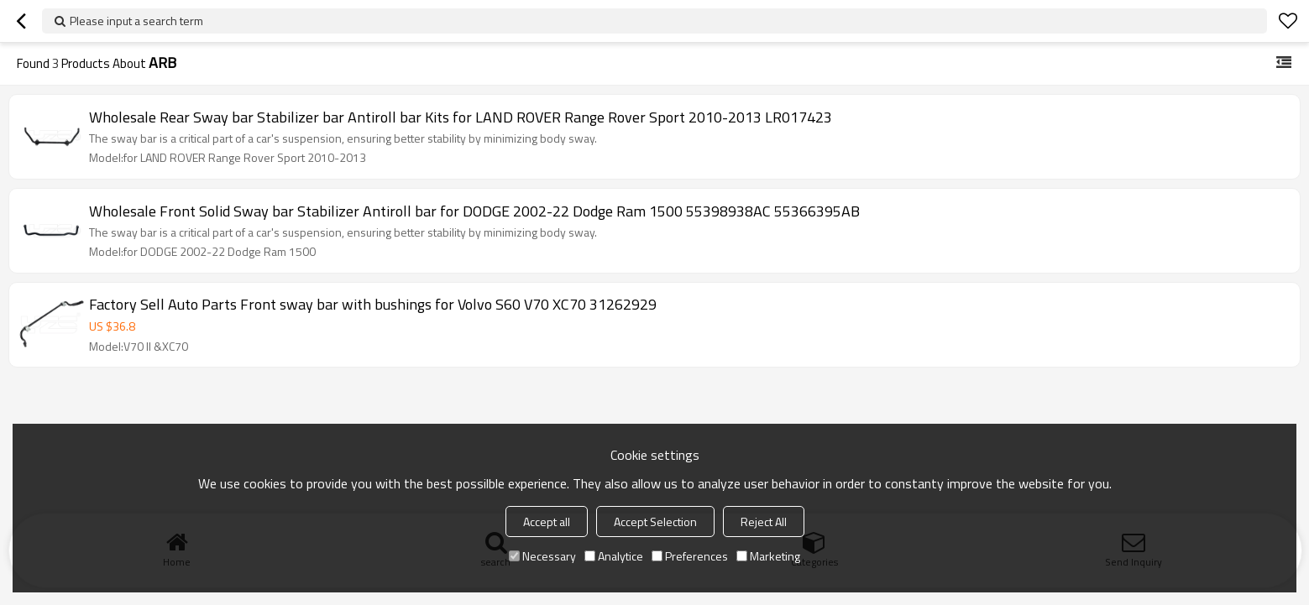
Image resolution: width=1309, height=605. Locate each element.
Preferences (690, 556)
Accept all (546, 521)
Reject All (764, 521)
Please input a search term (136, 20)
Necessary (542, 556)
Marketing (768, 556)
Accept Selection (655, 521)
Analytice (613, 556)
